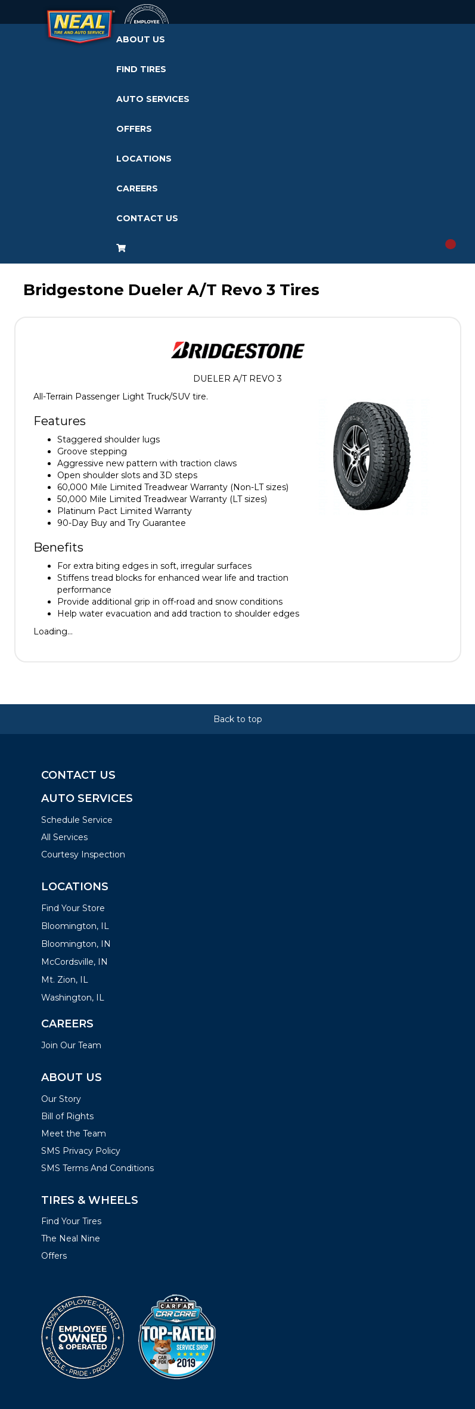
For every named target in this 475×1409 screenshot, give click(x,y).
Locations (144, 158)
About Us (140, 39)
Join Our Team (71, 1045)
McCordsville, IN (74, 961)
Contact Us (147, 218)
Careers (137, 188)
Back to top (237, 719)
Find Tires (141, 69)
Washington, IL (72, 997)
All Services (64, 837)
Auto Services (153, 99)
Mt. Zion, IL (64, 979)
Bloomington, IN (76, 944)
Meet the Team (73, 1133)
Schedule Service (77, 820)
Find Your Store (73, 908)
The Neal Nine (70, 1238)
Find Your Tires (71, 1221)
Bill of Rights (67, 1116)
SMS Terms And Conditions (97, 1168)
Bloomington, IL (75, 926)
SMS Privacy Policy (80, 1150)
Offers (134, 128)
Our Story (61, 1099)
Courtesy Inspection (83, 854)
